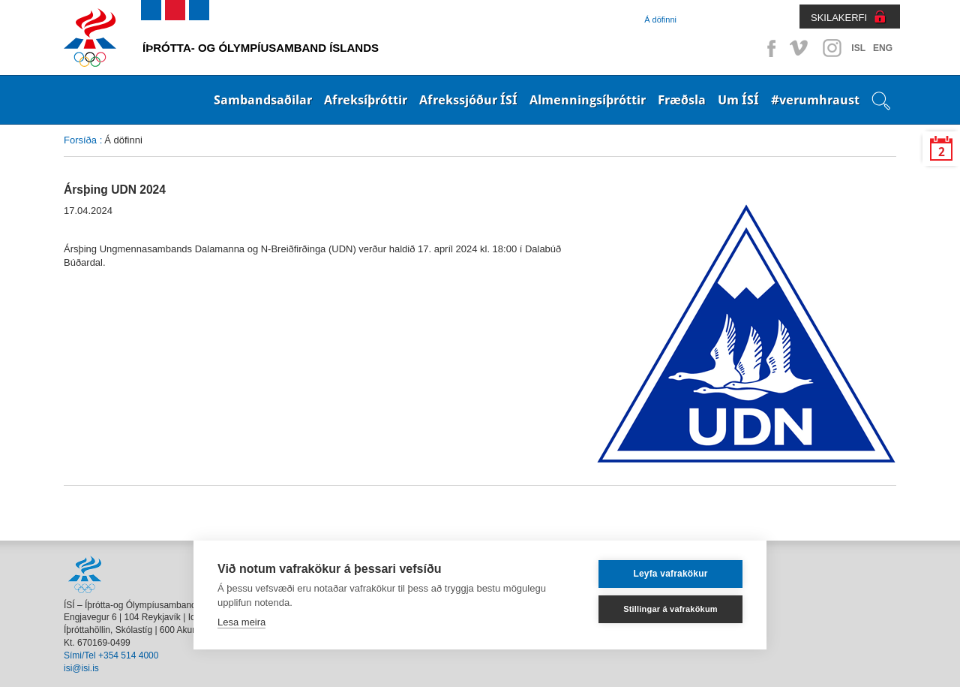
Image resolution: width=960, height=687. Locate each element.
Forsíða (80, 140)
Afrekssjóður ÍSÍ (468, 99)
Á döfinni (660, 19)
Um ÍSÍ (738, 99)
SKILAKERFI (839, 17)
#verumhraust (815, 99)
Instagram (832, 48)
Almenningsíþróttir (588, 99)
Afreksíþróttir (365, 99)
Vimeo (800, 48)
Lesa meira (242, 622)
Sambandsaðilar (263, 99)
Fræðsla (682, 99)
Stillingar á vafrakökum (670, 608)
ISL (858, 48)
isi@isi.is (81, 668)
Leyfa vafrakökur (670, 573)
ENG (882, 48)
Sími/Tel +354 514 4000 (111, 655)
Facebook (769, 48)
